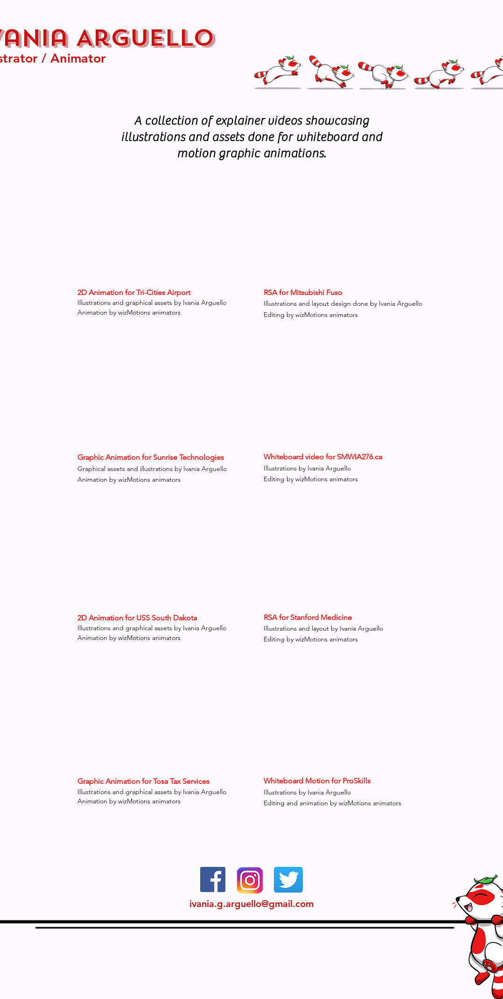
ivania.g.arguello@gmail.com (251, 903)
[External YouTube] (345, 231)
